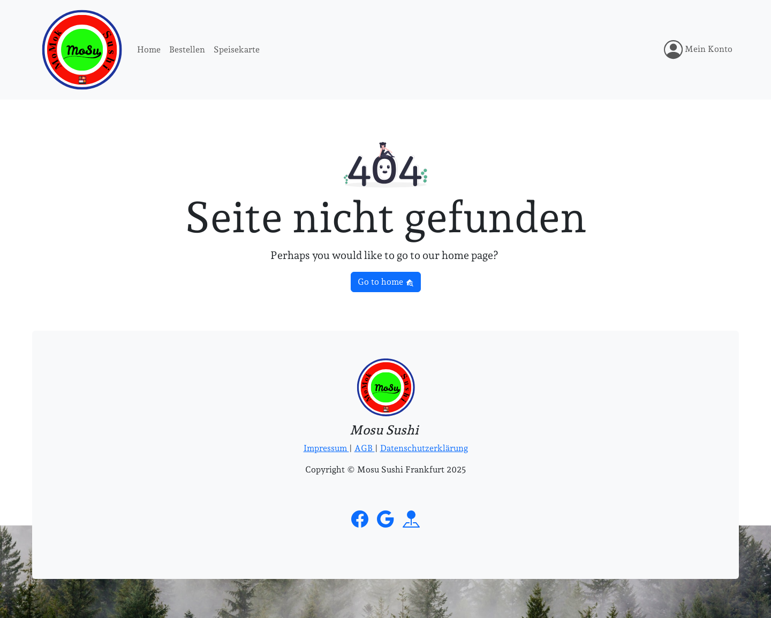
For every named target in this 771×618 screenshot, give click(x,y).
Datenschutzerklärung (424, 448)
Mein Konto (698, 49)
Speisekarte (237, 49)
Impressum (326, 448)
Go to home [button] (386, 282)
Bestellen (187, 49)
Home (149, 49)
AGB (364, 448)
